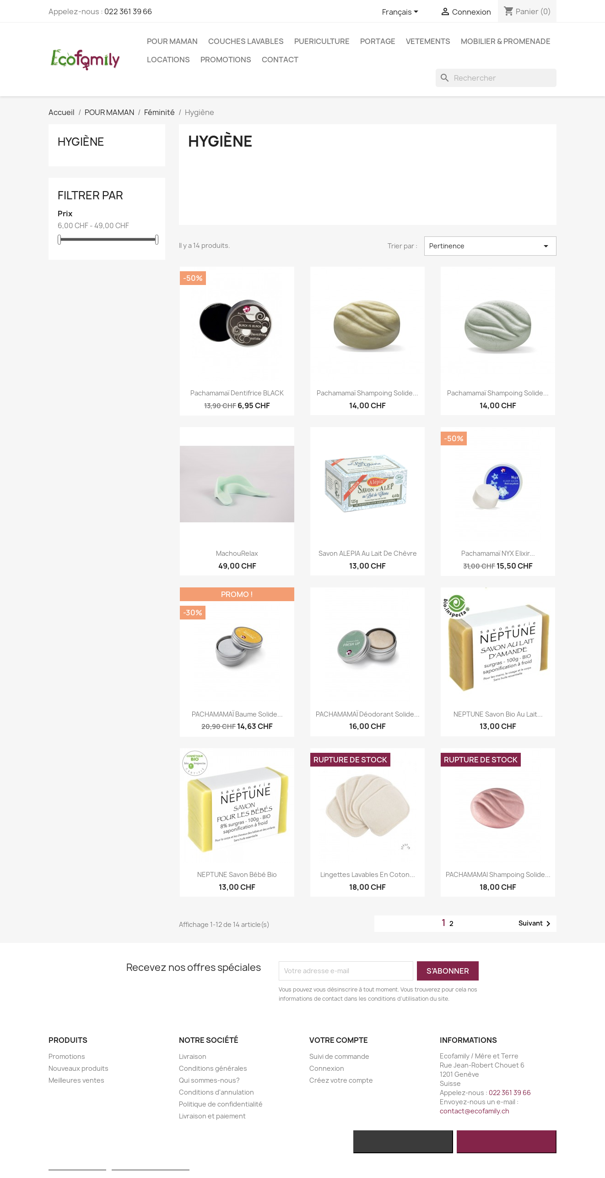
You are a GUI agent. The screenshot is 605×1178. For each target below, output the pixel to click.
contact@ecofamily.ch (474, 1111)
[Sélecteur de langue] (401, 12)
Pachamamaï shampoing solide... (367, 393)
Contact (280, 60)
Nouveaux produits (78, 1068)
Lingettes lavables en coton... (367, 874)
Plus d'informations (77, 1166)
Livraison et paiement (212, 1116)
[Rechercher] (496, 78)
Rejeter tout (403, 1141)
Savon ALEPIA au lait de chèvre (368, 553)
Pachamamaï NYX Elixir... (498, 553)
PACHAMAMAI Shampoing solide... (498, 874)
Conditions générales (213, 1068)
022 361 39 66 (128, 11)
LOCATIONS (168, 60)
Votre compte (338, 1040)
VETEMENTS (428, 41)
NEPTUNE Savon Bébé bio (237, 874)
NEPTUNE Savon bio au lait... (498, 714)
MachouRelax (237, 553)
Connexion (326, 1068)
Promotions (225, 60)
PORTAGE (377, 41)
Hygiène (81, 141)
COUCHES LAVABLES (246, 41)
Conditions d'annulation (216, 1092)
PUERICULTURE (322, 41)
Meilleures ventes (76, 1080)
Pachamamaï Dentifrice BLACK (237, 393)
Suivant (536, 923)
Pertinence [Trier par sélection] (490, 246)
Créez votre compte (341, 1080)
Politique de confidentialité (221, 1104)
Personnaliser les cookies (150, 1166)
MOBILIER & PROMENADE (506, 41)
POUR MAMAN (172, 41)
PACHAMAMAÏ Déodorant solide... (368, 714)
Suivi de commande (339, 1056)
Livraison (192, 1056)
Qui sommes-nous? (209, 1080)
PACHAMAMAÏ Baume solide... (237, 714)
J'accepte (507, 1141)
